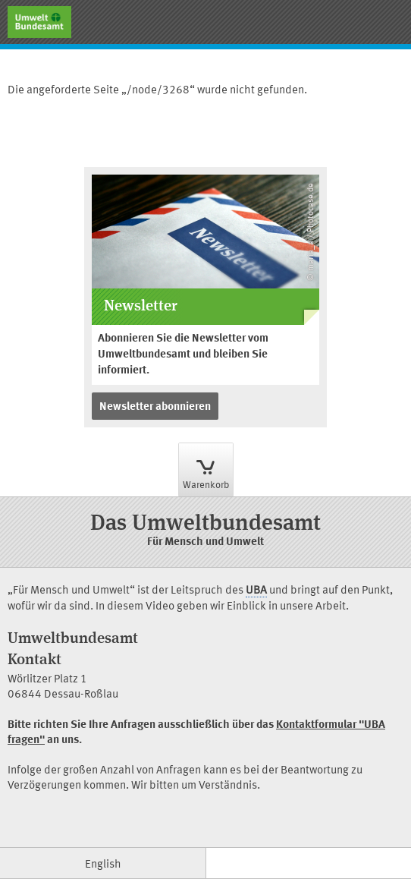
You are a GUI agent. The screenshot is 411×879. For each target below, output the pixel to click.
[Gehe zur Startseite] (39, 22)
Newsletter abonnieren (155, 407)
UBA (256, 591)
